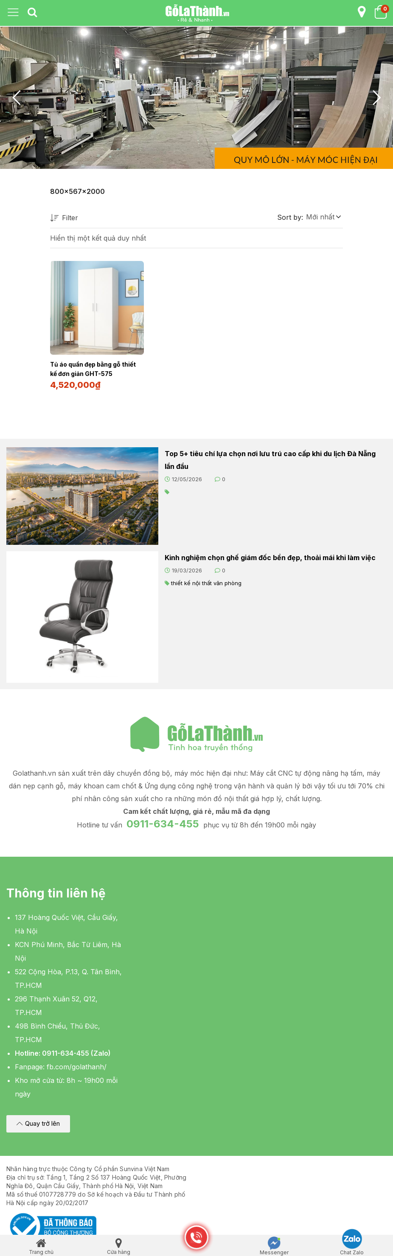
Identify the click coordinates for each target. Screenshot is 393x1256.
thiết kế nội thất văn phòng (206, 582)
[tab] (32, 12)
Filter (64, 218)
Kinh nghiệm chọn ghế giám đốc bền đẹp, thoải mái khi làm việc (270, 556)
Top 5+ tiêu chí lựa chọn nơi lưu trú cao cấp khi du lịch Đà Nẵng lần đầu (270, 459)
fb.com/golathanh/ (77, 1066)
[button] (323, 216)
